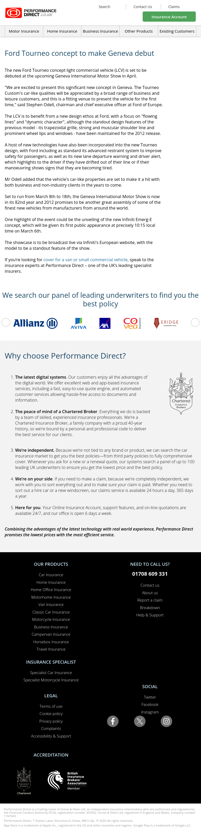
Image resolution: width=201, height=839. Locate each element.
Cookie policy (51, 713)
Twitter (150, 697)
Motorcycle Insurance (51, 619)
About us (150, 592)
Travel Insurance (51, 649)
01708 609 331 (150, 573)
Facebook (150, 704)
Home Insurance (50, 582)
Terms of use (51, 706)
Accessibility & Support (51, 736)
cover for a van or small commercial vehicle (85, 260)
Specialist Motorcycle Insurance (51, 679)
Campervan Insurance (51, 634)
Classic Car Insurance (51, 612)
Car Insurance (51, 574)
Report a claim (150, 600)
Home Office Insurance (51, 589)
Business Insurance (100, 31)
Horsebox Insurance (51, 641)
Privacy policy (51, 721)
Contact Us (142, 6)
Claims (174, 6)
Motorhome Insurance (51, 597)
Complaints (51, 728)
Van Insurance (51, 604)
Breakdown (150, 607)
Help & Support (150, 614)
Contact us (150, 585)
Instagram (150, 712)
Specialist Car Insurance (51, 672)
